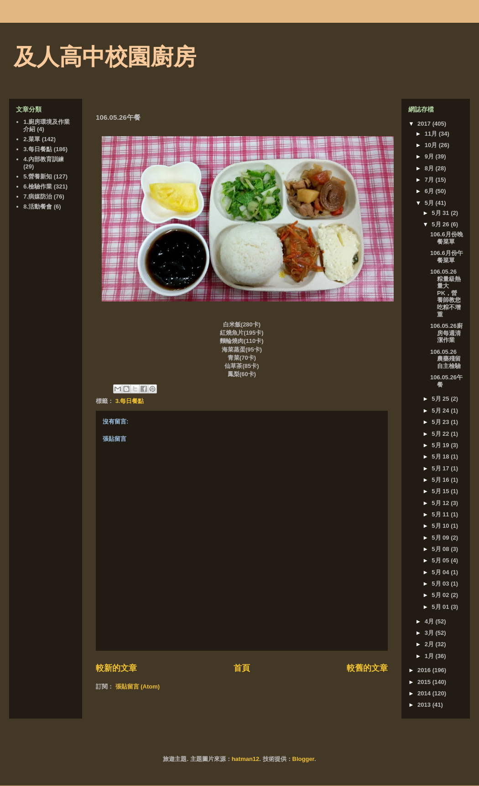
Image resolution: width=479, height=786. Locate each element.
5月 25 (441, 398)
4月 (430, 621)
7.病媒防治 (37, 196)
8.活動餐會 (37, 206)
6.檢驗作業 (37, 186)
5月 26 (441, 224)
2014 (424, 693)
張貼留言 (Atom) (137, 686)
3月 (430, 632)
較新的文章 (116, 668)
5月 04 (441, 572)
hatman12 (246, 758)
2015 (424, 682)
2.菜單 (31, 139)
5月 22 (441, 433)
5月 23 (441, 422)
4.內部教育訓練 (43, 159)
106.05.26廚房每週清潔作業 (446, 332)
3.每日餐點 (129, 401)
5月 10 (441, 525)
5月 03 (441, 583)
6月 (430, 191)
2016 (424, 670)
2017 (424, 123)
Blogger (303, 758)
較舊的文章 (367, 668)
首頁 (242, 668)
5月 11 (441, 514)
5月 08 (441, 549)
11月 (432, 133)
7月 (430, 179)
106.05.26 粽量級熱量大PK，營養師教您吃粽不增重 (445, 293)
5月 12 (441, 503)
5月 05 (441, 560)
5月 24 (441, 410)
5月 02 (441, 595)
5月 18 (441, 456)
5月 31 (441, 212)
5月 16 (441, 479)
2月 (430, 644)
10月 (432, 145)
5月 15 (441, 491)
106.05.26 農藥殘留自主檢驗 (445, 358)
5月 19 (441, 445)
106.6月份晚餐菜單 (446, 238)
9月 (430, 156)
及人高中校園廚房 (105, 57)
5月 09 (441, 537)
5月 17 (441, 468)
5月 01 (441, 606)
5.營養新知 (37, 176)
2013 (424, 704)
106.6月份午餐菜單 (446, 257)
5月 (430, 202)
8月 (430, 168)
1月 (430, 656)
